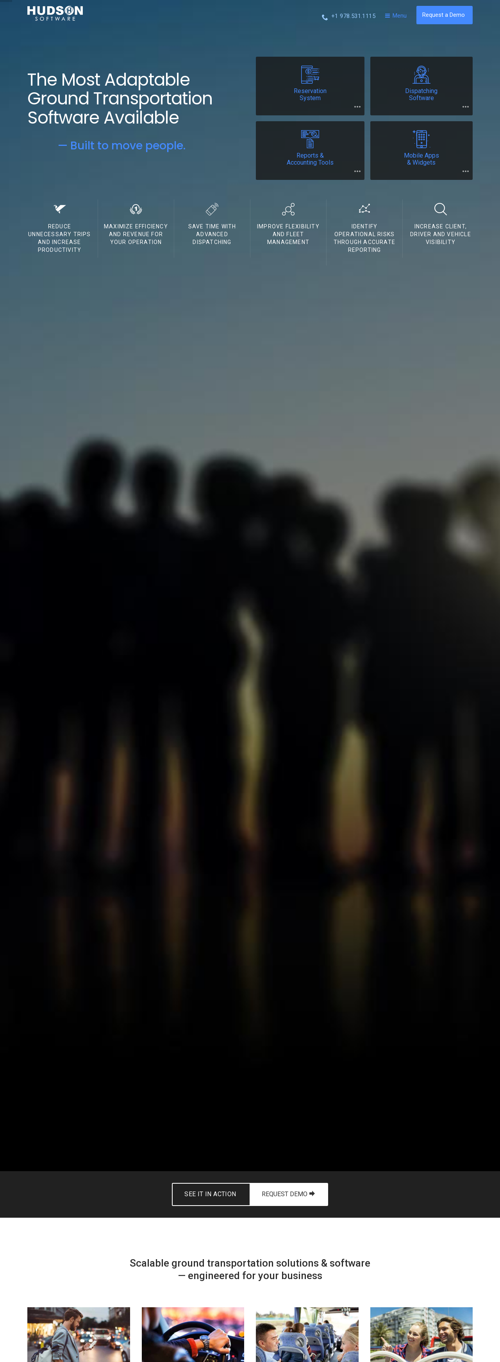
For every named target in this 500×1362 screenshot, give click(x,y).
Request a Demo (443, 14)
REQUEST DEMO (288, 1194)
